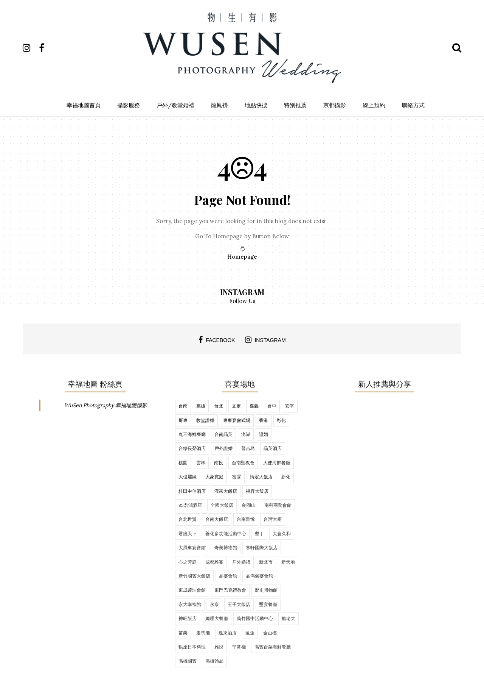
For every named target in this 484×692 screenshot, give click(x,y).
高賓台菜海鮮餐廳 (272, 647)
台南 (183, 406)
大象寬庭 (214, 477)
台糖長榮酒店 (192, 448)
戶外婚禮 (241, 562)
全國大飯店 (222, 505)
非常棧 (239, 647)
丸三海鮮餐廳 (192, 434)
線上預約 (374, 105)
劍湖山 (249, 505)
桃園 (183, 462)
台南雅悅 (246, 519)
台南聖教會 (243, 462)
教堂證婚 (205, 420)
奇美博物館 (225, 547)
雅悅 (218, 647)
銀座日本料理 (192, 647)
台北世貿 (187, 519)
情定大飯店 (261, 477)
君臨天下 (187, 533)
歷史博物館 (266, 590)
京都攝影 (334, 105)
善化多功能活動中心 (225, 533)
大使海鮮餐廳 (276, 462)
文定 (236, 406)
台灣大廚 (273, 519)
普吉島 (248, 448)
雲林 (200, 462)
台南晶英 (223, 434)
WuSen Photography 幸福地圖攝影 (105, 405)
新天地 (288, 562)
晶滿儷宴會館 (259, 576)
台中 (271, 406)
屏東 (183, 420)
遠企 (249, 633)
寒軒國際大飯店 (262, 547)
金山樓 (270, 633)
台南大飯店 (216, 519)
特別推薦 (295, 105)
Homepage (242, 256)
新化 (285, 477)
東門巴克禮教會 (230, 590)
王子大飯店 (239, 604)
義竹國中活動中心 (255, 618)
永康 (214, 604)
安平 (289, 406)
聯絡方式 (413, 105)
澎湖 (245, 434)
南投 (218, 462)
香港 (263, 420)
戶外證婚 (223, 448)
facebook (217, 340)
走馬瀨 (203, 633)
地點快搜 (256, 105)
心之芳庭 (187, 562)
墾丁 (259, 533)
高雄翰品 (214, 661)
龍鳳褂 (219, 105)
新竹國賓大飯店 (194, 576)
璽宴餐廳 (268, 604)
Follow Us (242, 301)
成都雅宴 (214, 562)
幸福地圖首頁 (84, 105)
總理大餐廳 (216, 618)
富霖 (236, 477)
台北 (218, 406)
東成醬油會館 (192, 590)
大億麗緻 (187, 477)
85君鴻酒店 (190, 505)
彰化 (281, 420)
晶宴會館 (228, 576)
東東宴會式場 (236, 420)
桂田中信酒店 (192, 491)
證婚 (263, 434)
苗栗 (183, 633)
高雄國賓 (187, 661)
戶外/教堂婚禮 (175, 105)
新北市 (266, 562)
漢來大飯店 (225, 491)
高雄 (200, 406)
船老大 (288, 618)
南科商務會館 (278, 505)
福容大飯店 (257, 491)
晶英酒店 (273, 448)
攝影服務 (128, 105)
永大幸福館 (189, 604)
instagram (265, 340)
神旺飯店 (187, 618)
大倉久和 (282, 533)
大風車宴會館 (192, 547)
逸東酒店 (228, 633)
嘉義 (254, 406)
